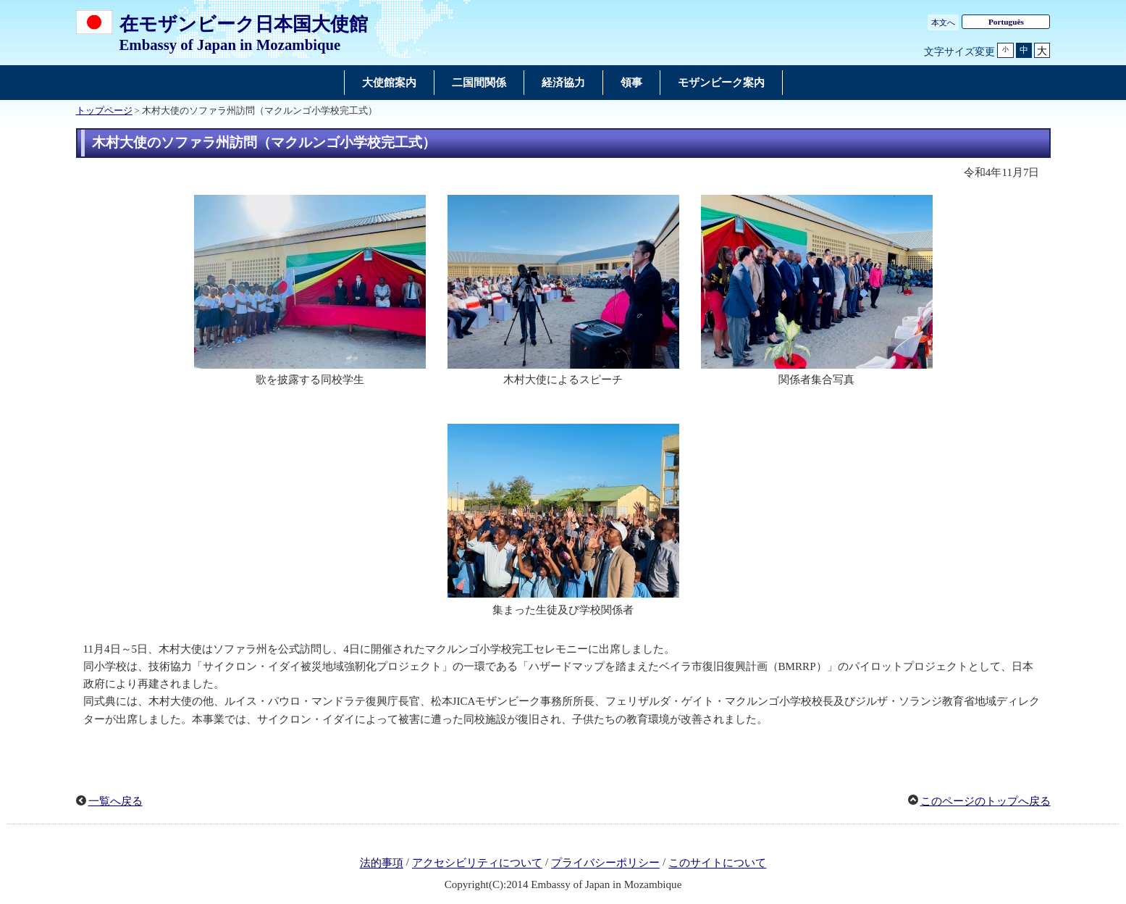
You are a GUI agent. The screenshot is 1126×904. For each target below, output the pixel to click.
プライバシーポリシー (605, 863)
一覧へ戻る (115, 801)
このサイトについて (717, 863)
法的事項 (381, 863)
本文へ (943, 22)
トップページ (104, 111)
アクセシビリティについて (477, 863)
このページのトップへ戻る (985, 801)
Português (1006, 21)
